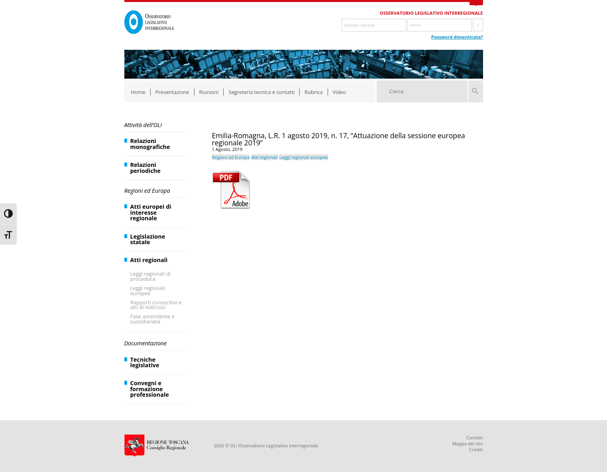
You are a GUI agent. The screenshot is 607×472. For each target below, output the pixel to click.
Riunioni (209, 92)
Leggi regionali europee (147, 290)
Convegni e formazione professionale (149, 388)
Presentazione (172, 92)
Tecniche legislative (144, 362)
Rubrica (313, 92)
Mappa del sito (467, 444)
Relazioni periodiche (145, 167)
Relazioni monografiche (150, 143)
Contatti (474, 438)
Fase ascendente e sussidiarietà (152, 319)
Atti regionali (149, 260)
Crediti (476, 449)
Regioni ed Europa (147, 190)
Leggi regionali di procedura (150, 276)
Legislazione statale (147, 239)
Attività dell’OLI (143, 125)
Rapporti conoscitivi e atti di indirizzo (156, 305)
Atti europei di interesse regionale (150, 212)
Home (138, 92)
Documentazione (145, 343)
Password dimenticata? (457, 37)
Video (339, 92)
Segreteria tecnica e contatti (261, 92)
